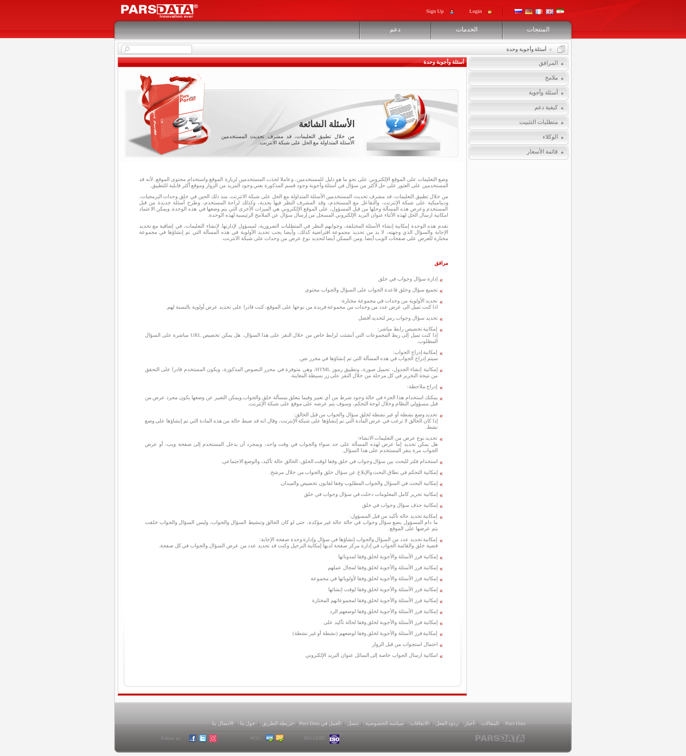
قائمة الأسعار (542, 151)
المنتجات (538, 29)
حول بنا (248, 723)
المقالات (490, 723)
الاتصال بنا (222, 723)
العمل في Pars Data (320, 723)
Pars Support (168, 8)
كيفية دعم (546, 107)
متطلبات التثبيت (538, 122)
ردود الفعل (446, 723)
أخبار (469, 723)
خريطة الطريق (278, 723)
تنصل (353, 723)
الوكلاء (550, 136)
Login (475, 11)
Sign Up (435, 11)
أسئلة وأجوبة (543, 92)
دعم (395, 29)
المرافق (548, 63)
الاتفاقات (419, 723)
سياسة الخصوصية (384, 723)
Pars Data (515, 723)
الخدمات (467, 29)
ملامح (551, 77)
